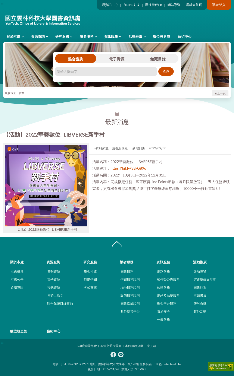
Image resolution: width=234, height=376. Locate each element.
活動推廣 (135, 36)
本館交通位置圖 (110, 346)
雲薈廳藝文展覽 (205, 279)
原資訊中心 (110, 5)
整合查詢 (75, 59)
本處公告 (17, 279)
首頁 (21, 93)
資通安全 (163, 311)
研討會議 (200, 303)
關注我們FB (153, 5)
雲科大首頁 (194, 5)
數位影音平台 (130, 311)
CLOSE (117, 244)
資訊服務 (111, 36)
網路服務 (163, 271)
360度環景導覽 (87, 346)
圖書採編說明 (130, 303)
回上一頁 (220, 93)
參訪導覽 (200, 271)
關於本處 (13, 36)
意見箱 (151, 346)
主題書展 (200, 295)
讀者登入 (219, 5)
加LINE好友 (132, 5)
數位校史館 (161, 36)
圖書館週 (200, 287)
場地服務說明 (130, 287)
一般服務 (163, 319)
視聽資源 (53, 287)
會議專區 (17, 287)
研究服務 (62, 36)
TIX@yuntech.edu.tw (167, 364)
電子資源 (116, 59)
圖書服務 (127, 271)
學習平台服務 (166, 303)
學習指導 (90, 271)
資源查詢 (38, 36)
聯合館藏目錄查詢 (60, 303)
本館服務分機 (134, 346)
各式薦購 (90, 287)
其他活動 (200, 311)
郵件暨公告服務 (168, 279)
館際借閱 (90, 279)
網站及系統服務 (168, 295)
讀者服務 (86, 36)
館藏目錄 (158, 59)
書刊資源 (53, 271)
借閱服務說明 (130, 279)
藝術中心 (184, 36)
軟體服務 (163, 287)
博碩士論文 (55, 295)
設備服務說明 (130, 295)
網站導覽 (174, 5)
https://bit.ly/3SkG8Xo (128, 168)
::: (2, 3)
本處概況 (17, 271)
